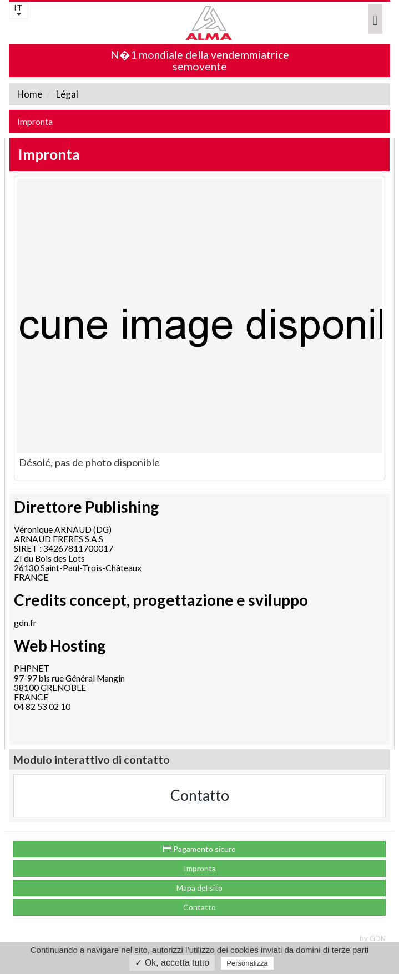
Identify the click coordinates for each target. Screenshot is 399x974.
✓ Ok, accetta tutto (172, 962)
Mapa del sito (199, 887)
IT (18, 9)
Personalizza (246, 963)
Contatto (199, 795)
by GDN (373, 938)
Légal (66, 94)
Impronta (35, 122)
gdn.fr (25, 623)
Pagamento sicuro (199, 849)
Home (29, 94)
